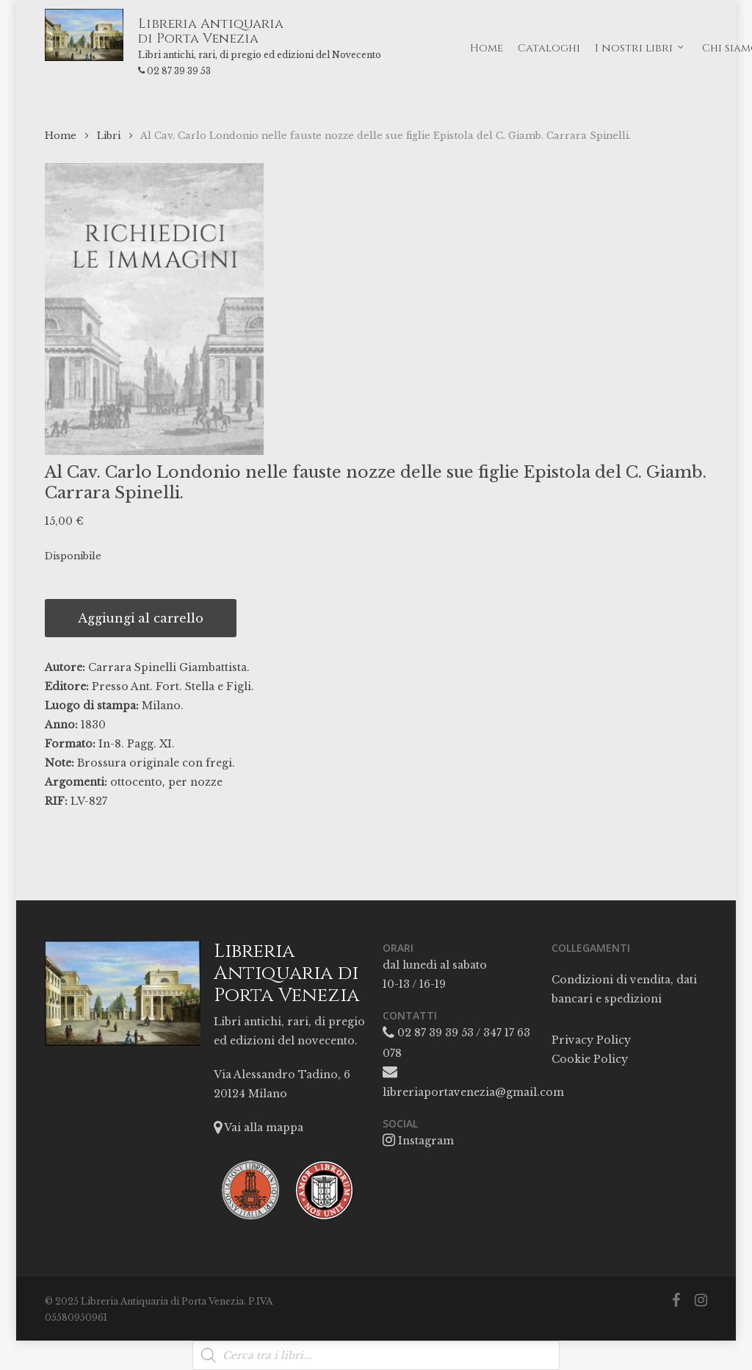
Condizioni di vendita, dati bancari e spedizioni (624, 989)
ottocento (136, 782)
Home (60, 135)
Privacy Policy (591, 1040)
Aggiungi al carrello (140, 618)
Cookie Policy (590, 1059)
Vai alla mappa (258, 1127)
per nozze (195, 782)
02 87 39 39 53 (199, 70)
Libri (108, 135)
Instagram (418, 1140)
